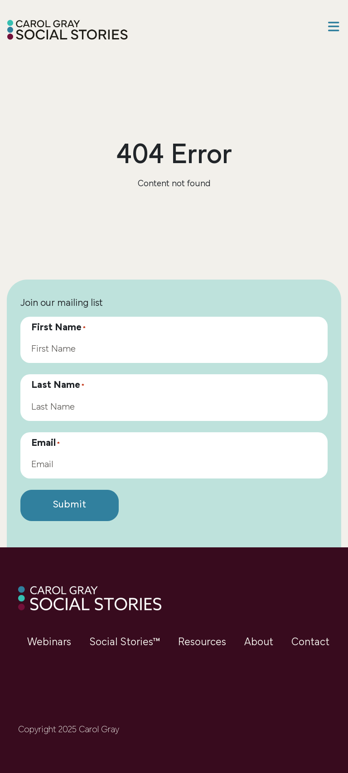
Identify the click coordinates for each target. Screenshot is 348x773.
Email (45, 443)
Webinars (49, 642)
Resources (202, 642)
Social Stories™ (124, 642)
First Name (58, 328)
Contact (310, 642)
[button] (333, 28)
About (258, 642)
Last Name (57, 385)
